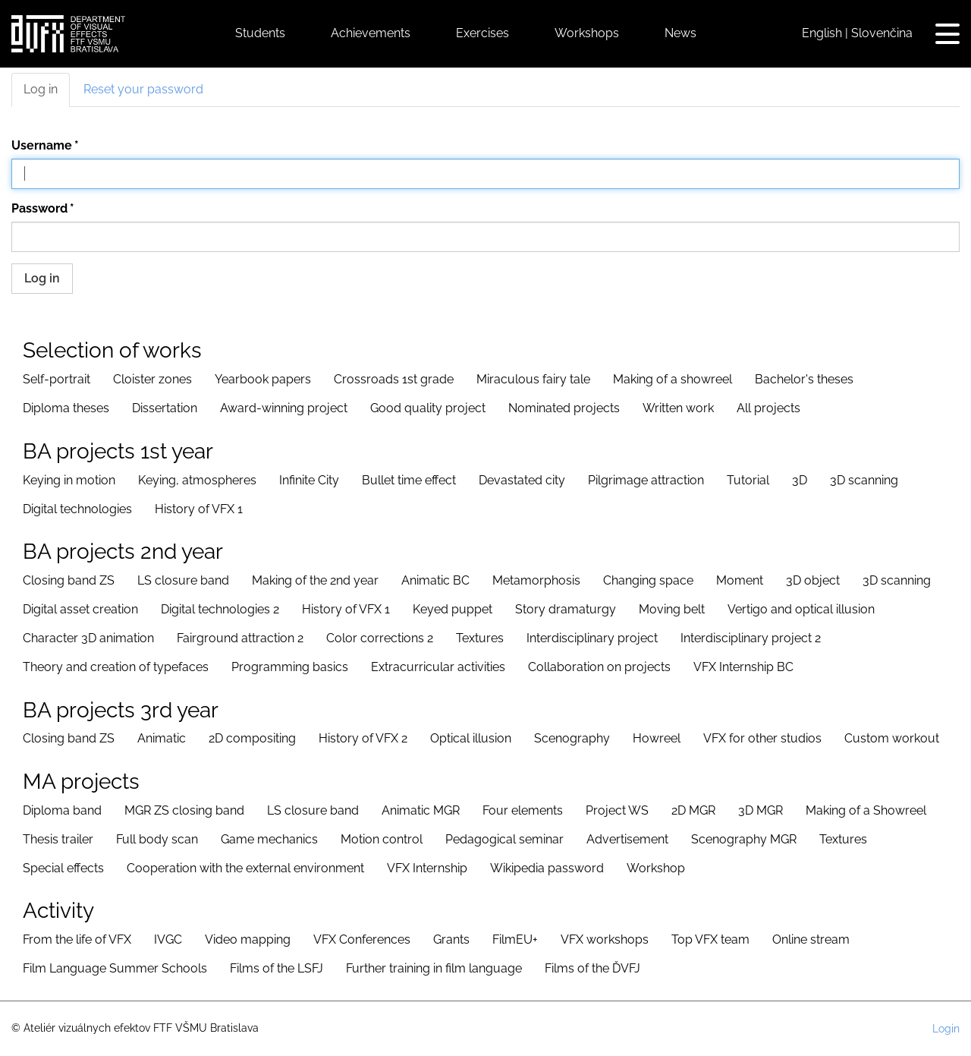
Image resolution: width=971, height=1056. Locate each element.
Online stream (811, 939)
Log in (41, 89)
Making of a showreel (672, 379)
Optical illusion (470, 738)
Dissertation (164, 408)
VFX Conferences (361, 939)
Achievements (370, 33)
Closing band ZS (69, 580)
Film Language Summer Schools (115, 968)
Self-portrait (56, 379)
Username (41, 145)
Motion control (382, 839)
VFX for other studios (762, 738)
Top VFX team (710, 939)
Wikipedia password (547, 868)
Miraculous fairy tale (533, 379)
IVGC (168, 939)
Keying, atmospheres (197, 480)
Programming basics (289, 667)
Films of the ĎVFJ (592, 968)
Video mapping (248, 939)
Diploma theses (66, 408)
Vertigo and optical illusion (801, 609)
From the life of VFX (77, 939)
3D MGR (760, 810)
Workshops (587, 33)
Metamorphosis (536, 580)
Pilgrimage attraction (646, 480)
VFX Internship (427, 868)
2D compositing (252, 738)
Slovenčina (882, 33)
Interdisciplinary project (592, 638)
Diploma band (62, 810)
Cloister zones (152, 379)
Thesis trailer (58, 839)
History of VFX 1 (199, 509)
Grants (451, 939)
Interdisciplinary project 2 (750, 638)
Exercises (482, 33)
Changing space (648, 580)
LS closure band (183, 580)
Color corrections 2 (379, 638)
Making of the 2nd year (315, 580)
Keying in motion (69, 480)
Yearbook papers (263, 379)
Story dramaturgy (565, 609)
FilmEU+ (515, 939)
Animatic (161, 738)
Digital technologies (77, 509)
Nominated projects (564, 408)
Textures (480, 638)
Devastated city (522, 480)
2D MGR (693, 810)
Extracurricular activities (438, 667)
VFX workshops (605, 939)
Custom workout (891, 738)
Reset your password (143, 89)
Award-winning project (283, 408)
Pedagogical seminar (504, 839)
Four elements (522, 810)
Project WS (617, 810)
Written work (678, 408)
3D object (813, 580)
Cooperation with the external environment (245, 868)
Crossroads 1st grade (394, 379)
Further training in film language (434, 968)
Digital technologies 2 (220, 609)
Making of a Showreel (866, 810)
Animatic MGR (421, 810)
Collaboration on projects (599, 667)
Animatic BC (435, 580)
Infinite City (309, 480)
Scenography (572, 738)
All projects (768, 408)
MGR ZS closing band (184, 810)
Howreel (656, 738)
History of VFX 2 (363, 738)
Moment (739, 580)
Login (946, 1029)
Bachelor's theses (804, 379)
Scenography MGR (744, 839)
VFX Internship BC (743, 667)
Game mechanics (269, 839)
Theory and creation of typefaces (116, 667)
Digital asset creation (80, 609)
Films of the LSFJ (276, 968)
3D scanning (864, 480)
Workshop (656, 868)
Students (260, 33)
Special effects (63, 868)
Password (39, 208)
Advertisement (627, 839)
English (822, 33)
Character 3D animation (88, 638)
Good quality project (428, 408)
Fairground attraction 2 (240, 638)
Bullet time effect (409, 480)
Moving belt (672, 609)
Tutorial (748, 480)
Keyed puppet (452, 609)
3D (799, 480)
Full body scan (157, 839)
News (680, 33)
